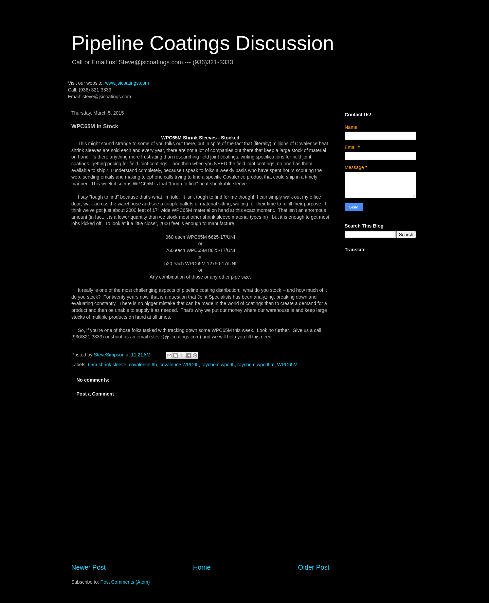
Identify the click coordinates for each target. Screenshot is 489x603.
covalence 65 (143, 364)
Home (202, 567)
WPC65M (287, 364)
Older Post (313, 567)
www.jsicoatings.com (127, 83)
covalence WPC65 (179, 364)
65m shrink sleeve (107, 364)
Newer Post (88, 567)
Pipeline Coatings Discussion (202, 43)
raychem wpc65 (218, 364)
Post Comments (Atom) (125, 582)
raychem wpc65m (256, 364)
